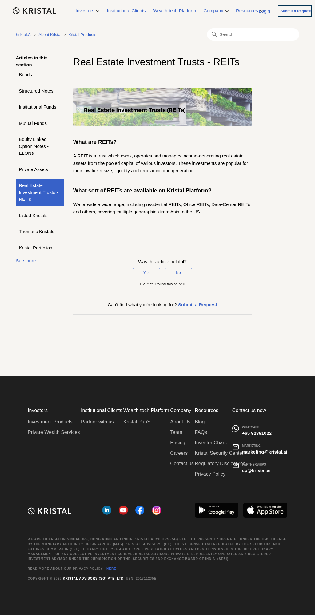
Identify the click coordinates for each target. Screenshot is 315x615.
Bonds (25, 74)
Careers (179, 453)
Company (216, 10)
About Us (180, 421)
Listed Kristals (33, 215)
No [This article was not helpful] (178, 273)
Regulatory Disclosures (220, 463)
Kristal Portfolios (35, 247)
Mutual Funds (33, 123)
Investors (88, 10)
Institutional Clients (126, 10)
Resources (249, 10)
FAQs (201, 432)
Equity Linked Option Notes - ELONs (34, 146)
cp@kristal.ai (256, 470)
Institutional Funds (37, 106)
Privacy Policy (210, 474)
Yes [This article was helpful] (146, 273)
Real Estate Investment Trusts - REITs (38, 192)
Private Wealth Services (54, 432)
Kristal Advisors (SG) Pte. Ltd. (94, 578)
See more (26, 260)
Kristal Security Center (219, 453)
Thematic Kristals (36, 231)
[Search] (253, 34)
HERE (111, 568)
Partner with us (97, 421)
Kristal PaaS (136, 421)
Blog (200, 421)
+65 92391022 (257, 433)
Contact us (181, 463)
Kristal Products (82, 34)
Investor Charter (212, 442)
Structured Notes (36, 90)
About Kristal (49, 34)
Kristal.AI (24, 34)
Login (264, 10)
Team (176, 432)
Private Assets (33, 169)
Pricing (177, 442)
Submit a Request (295, 11)
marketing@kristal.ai (264, 451)
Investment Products (50, 421)
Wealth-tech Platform (174, 10)
